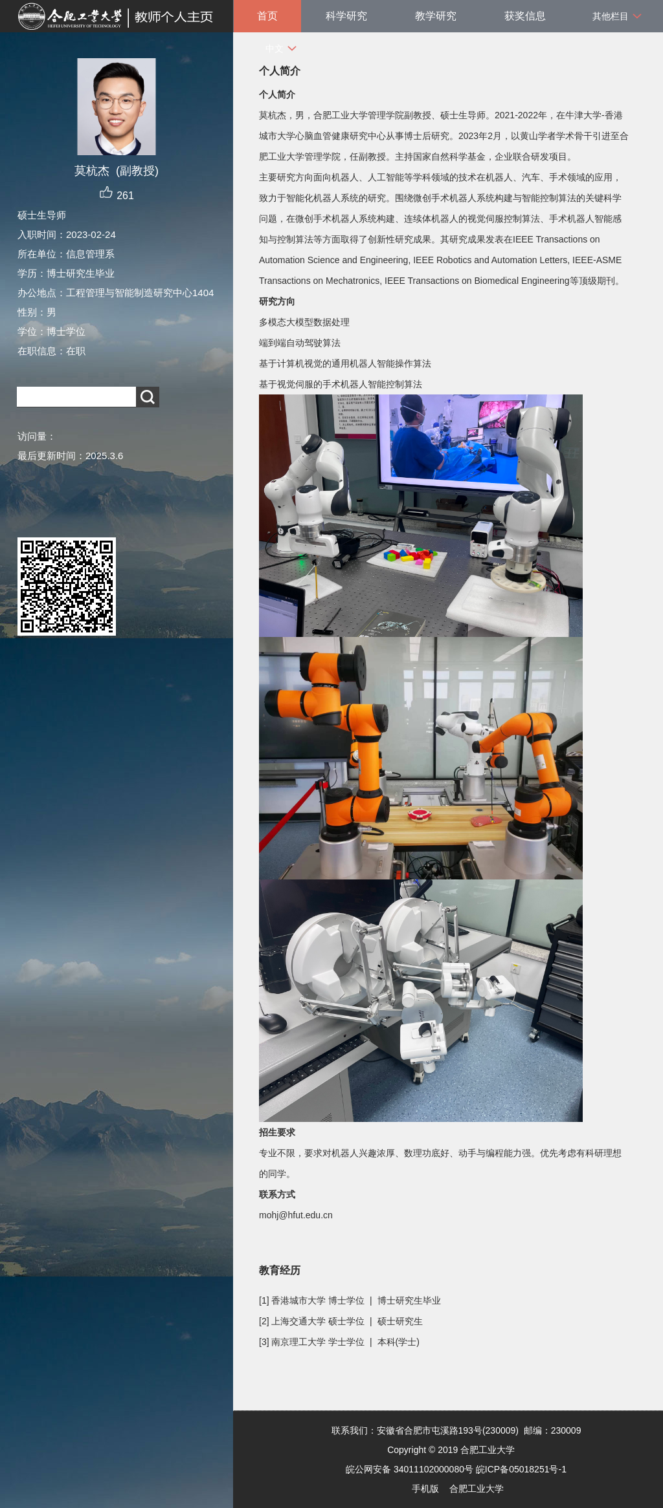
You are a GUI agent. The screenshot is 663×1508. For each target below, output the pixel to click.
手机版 (425, 1488)
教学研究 (435, 15)
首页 (267, 15)
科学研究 (346, 15)
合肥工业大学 (476, 1488)
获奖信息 (525, 15)
